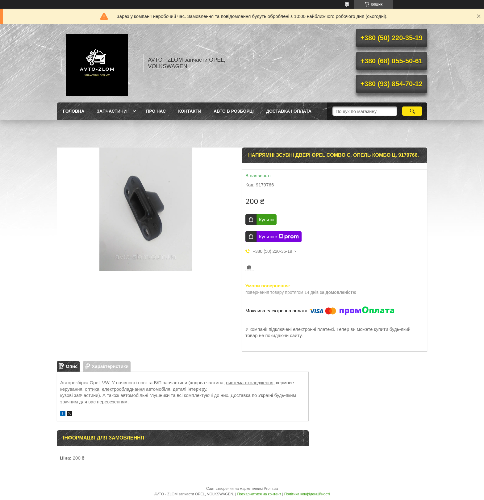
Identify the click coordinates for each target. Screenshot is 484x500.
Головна (73, 111)
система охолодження (249, 382)
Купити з (279, 237)
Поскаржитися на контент (259, 494)
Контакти (189, 111)
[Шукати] (412, 111)
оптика (92, 389)
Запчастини (112, 111)
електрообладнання (123, 389)
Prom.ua (271, 488)
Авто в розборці (234, 111)
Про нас (156, 111)
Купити (266, 219)
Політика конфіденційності (307, 494)
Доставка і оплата (288, 111)
